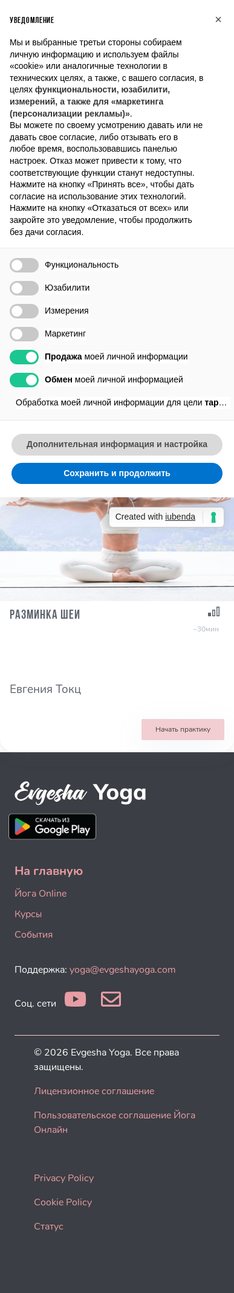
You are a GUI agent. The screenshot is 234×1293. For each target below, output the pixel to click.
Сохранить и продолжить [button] (117, 473)
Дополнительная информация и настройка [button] (117, 444)
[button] (218, 19)
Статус (48, 1226)
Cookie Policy (63, 1202)
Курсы (28, 914)
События (34, 934)
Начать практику (182, 729)
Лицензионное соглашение (94, 1091)
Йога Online (41, 893)
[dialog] (211, 1269)
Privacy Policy (64, 1178)
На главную (49, 871)
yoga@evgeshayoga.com (123, 969)
